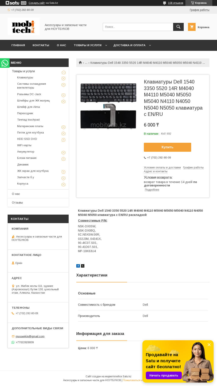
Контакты (41, 45)
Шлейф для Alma (28, 106)
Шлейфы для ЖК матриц (33, 100)
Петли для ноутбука (30, 132)
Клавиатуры (25, 77)
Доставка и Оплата (129, 45)
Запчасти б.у (25, 177)
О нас (61, 45)
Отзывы (17, 202)
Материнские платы (30, 126)
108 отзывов (175, 2)
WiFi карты (24, 145)
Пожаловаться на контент (138, 380)
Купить (168, 147)
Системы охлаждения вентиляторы (31, 85)
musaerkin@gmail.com (30, 336)
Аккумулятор (25, 151)
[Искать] (178, 27)
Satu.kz (127, 376)
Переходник (25, 113)
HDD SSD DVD (27, 138)
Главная (18, 45)
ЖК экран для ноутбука (33, 170)
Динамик (23, 164)
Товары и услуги (88, 45)
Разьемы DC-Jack (29, 94)
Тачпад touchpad (28, 119)
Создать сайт (37, 2)
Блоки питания (26, 158)
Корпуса (22, 183)
